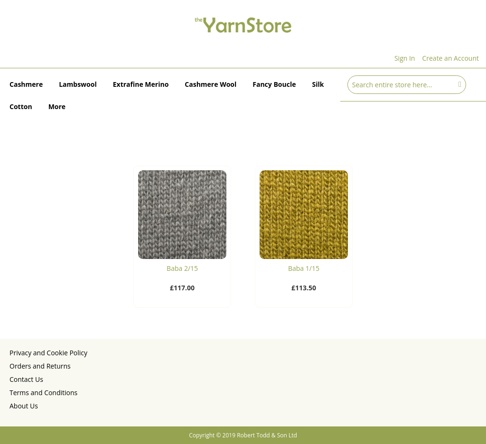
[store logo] (243, 24)
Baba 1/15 (303, 268)
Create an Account (450, 58)
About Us (23, 405)
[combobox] (406, 84)
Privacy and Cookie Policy (48, 352)
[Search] (459, 83)
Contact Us (26, 379)
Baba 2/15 (182, 268)
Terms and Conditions (43, 392)
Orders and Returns (40, 365)
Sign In (404, 58)
